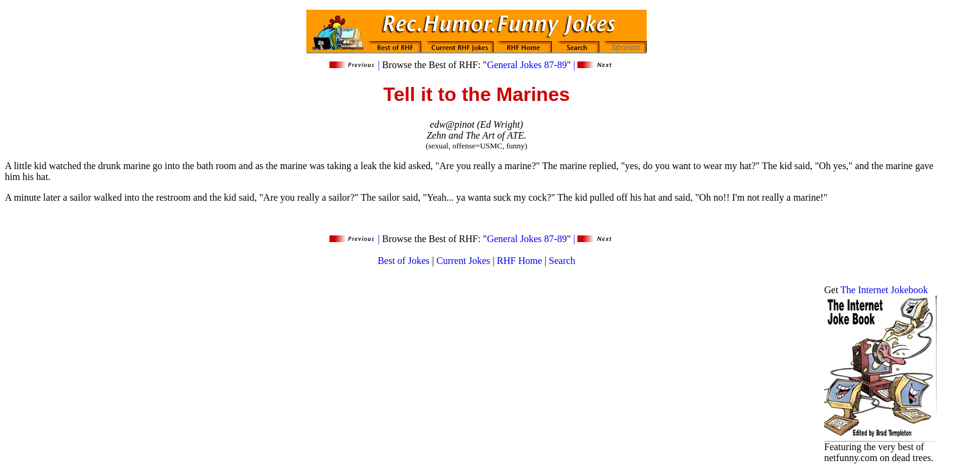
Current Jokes (463, 260)
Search (562, 260)
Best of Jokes (403, 260)
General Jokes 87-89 (527, 65)
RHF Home (519, 260)
